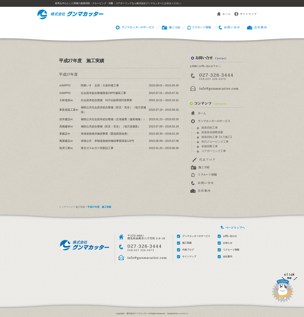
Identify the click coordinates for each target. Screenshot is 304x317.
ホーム (220, 14)
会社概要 (254, 27)
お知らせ (227, 243)
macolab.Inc (183, 313)
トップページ (66, 207)
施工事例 (168, 27)
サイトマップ (245, 14)
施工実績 (80, 207)
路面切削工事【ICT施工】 (217, 137)
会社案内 (227, 256)
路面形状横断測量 (212, 132)
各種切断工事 (209, 146)
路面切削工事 (209, 127)
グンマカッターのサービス (134, 27)
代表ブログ (188, 249)
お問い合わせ (226, 27)
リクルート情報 (196, 27)
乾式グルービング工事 (215, 141)
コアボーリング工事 (213, 151)
